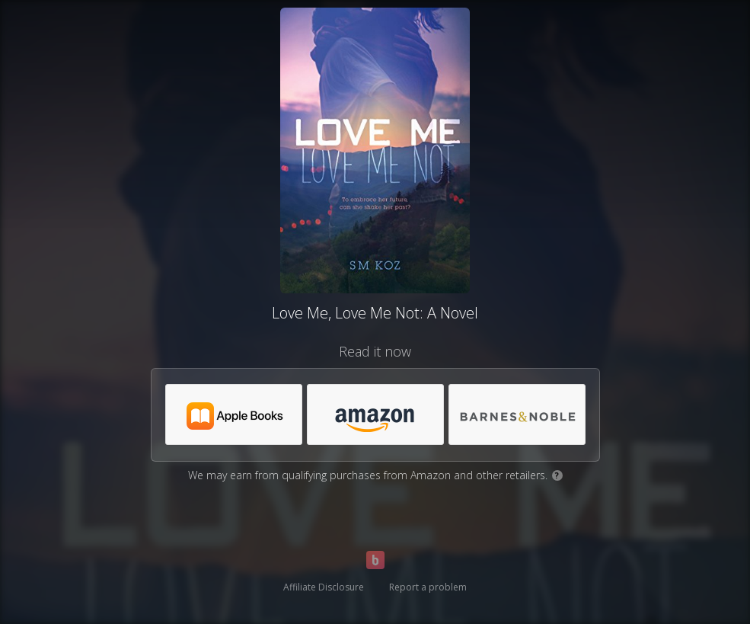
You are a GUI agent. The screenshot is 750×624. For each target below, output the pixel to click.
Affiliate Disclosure (323, 587)
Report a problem (428, 587)
